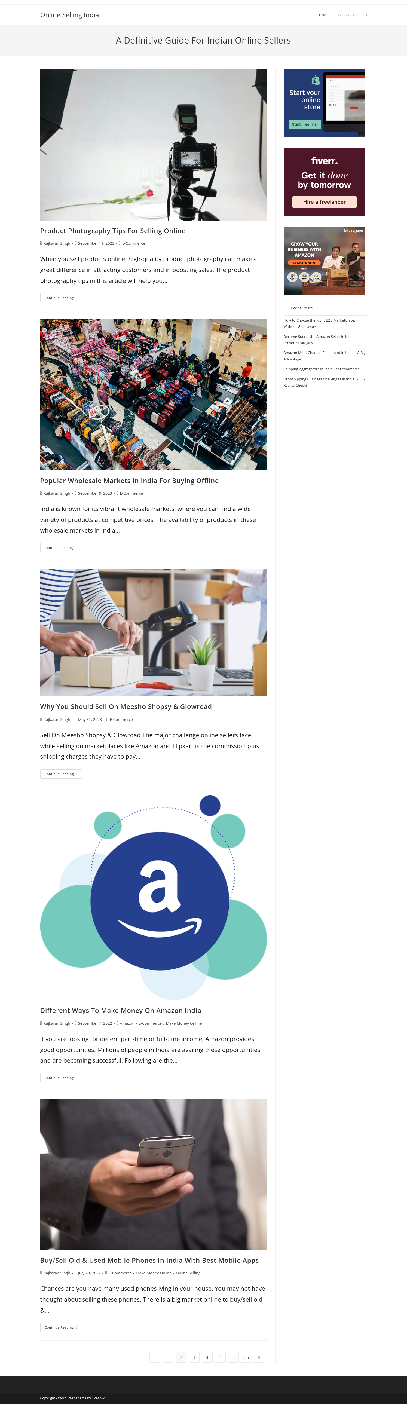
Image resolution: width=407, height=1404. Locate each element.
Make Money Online (184, 1023)
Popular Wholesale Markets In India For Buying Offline (129, 480)
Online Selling (188, 1272)
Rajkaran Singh (57, 243)
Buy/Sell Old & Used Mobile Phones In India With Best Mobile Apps (149, 1260)
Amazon (127, 1023)
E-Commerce (133, 243)
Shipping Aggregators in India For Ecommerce (322, 368)
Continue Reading (63, 298)
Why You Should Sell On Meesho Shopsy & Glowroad (126, 706)
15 (246, 1357)
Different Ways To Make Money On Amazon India (120, 1010)
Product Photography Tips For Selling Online (113, 230)
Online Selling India (69, 14)
